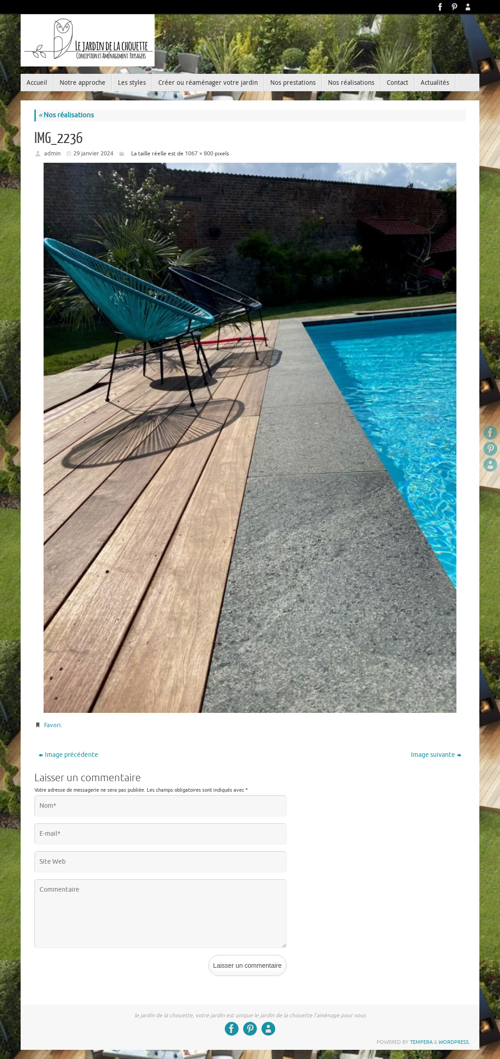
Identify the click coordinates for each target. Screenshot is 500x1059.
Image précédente (68, 755)
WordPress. (454, 1042)
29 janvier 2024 (93, 153)
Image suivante (436, 755)
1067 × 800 (199, 153)
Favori (52, 725)
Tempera (421, 1042)
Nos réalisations (66, 115)
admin (52, 153)
